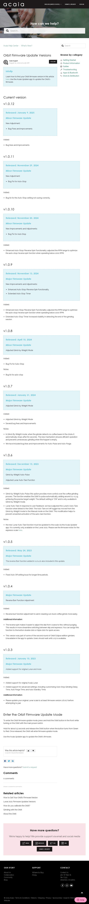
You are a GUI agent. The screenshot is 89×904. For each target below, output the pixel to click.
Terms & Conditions (22, 898)
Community (8, 877)
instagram (67, 886)
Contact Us (64, 872)
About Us (7, 872)
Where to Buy (38, 872)
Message (39, 843)
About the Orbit (9, 814)
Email (25, 843)
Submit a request (70, 4)
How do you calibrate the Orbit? (16, 806)
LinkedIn (12, 761)
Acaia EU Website (69, 898)
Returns (34, 898)
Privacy (48, 898)
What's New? (26, 46)
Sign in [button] (81, 4)
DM (52, 843)
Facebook (5, 761)
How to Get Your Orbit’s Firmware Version (20, 797)
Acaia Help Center (10, 46)
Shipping (41, 898)
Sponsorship (57, 898)
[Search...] (44, 31)
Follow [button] (53, 61)
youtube (71, 886)
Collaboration (9, 875)
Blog (5, 880)
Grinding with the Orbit (12, 810)
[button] (28, 750)
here (7, 79)
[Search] (73, 45)
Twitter (9, 761)
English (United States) (52, 4)
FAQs (34, 875)
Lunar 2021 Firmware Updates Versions (19, 802)
